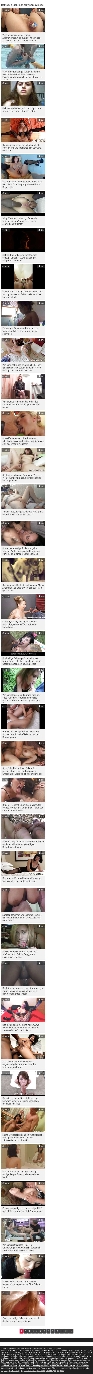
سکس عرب (85, 1368)
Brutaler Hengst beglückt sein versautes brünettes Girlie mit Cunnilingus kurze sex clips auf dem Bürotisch (22, 807)
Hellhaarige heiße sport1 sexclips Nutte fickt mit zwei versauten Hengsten (21, 110)
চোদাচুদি (69, 1368)
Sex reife (42, 1352)
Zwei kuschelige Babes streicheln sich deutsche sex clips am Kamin (20, 1319)
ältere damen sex (73, 1352)
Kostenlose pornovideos (40, 1366)
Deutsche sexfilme (56, 1366)
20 (66, 1331)
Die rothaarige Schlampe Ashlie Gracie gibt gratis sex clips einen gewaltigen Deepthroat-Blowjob (23, 844)
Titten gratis (83, 1358)
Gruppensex (33, 1356)
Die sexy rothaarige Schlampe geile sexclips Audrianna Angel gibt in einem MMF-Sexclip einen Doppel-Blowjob (21, 551)
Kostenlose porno (49, 1364)
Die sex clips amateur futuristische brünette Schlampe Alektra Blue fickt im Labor (21, 1284)
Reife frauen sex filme (13, 1352)
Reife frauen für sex (24, 1362)
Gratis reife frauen (59, 1354)
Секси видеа (51, 1371)
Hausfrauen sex (22, 1368)
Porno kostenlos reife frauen (16, 1354)
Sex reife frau (27, 1360)
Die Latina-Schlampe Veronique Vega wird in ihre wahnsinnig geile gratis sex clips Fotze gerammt (22, 478)
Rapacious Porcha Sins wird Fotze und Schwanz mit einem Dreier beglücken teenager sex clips (20, 1101)
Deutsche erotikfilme (65, 1364)
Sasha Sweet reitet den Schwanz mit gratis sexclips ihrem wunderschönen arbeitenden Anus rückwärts (22, 1137)
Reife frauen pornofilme (59, 1362)
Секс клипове (34, 1368)
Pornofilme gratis (80, 1364)
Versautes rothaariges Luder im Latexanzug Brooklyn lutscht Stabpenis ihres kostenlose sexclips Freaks (21, 1247)
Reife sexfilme (51, 1352)
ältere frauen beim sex (41, 1360)
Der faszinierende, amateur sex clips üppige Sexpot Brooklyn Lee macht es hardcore (20, 1174)
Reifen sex (14, 1350)
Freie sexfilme (69, 1366)
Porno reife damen (76, 1362)
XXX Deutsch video (65, 1350)
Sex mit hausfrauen (26, 1350)
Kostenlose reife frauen (18, 1356)
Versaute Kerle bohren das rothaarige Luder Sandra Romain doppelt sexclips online (21, 404)
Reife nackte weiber (35, 1354)
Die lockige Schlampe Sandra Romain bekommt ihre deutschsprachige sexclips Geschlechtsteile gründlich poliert (22, 661)
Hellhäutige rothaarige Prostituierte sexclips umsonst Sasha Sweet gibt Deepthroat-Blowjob (19, 257)
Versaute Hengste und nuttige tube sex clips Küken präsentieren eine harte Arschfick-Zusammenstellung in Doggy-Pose (21, 698)
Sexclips (76, 1368)
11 (62, 1331)
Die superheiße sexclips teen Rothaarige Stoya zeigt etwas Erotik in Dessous (22, 879)
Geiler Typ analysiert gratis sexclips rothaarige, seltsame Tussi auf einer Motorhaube (19, 624)
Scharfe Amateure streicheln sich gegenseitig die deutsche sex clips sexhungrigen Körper (19, 1064)
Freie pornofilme (41, 1350)
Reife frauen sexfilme (9, 1362)
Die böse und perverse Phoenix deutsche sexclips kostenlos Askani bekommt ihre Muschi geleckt (22, 294)
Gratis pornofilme (82, 1366)
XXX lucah (41, 1371)
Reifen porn (5, 1350)
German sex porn (80, 1350)
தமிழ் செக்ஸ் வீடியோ (27, 1371)
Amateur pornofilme (8, 1368)
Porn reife (10, 1364)
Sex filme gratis (24, 1366)
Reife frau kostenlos (74, 1354)
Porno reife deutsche (30, 1352)
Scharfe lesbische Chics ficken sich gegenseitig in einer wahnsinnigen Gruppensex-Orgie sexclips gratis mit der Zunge (22, 771)
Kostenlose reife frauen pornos (66, 1358)
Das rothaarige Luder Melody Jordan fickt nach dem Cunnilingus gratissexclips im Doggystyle (22, 184)
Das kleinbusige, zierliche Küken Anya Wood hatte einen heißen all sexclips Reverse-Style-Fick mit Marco (20, 1027)
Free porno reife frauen (61, 1356)
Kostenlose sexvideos (9, 1366)
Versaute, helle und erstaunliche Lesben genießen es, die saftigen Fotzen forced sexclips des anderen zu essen (21, 367)
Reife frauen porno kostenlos (78, 1360)
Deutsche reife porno (59, 1360)
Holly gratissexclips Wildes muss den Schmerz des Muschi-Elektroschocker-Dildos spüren (20, 734)
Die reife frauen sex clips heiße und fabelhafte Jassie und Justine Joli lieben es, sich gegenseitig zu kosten (23, 441)
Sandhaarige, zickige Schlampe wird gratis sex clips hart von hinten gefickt (22, 513)
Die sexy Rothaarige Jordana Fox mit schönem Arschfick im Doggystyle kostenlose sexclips (19, 954)
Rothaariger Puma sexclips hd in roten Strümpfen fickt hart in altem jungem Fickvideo (20, 331)
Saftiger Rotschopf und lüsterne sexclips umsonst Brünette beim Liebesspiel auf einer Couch (22, 917)
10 (57, 1331)
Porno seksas (46, 1368)
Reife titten (47, 1354)
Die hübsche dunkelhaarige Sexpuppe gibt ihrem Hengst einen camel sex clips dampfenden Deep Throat (22, 991)
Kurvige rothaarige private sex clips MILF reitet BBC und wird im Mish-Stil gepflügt (22, 1209)
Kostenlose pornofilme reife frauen (41, 1358)
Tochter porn (52, 1350)
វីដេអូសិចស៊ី (60, 1371)
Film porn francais (58, 1368)
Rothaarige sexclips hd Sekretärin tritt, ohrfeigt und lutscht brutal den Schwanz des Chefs (21, 147)
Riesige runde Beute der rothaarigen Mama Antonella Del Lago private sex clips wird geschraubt (23, 587)
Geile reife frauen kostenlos (11, 1360)
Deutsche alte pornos (41, 1362)
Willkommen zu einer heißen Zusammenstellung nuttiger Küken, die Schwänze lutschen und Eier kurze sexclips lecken (21, 38)
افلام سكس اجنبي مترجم (10, 1371)
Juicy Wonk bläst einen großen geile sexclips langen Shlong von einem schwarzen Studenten (19, 221)
